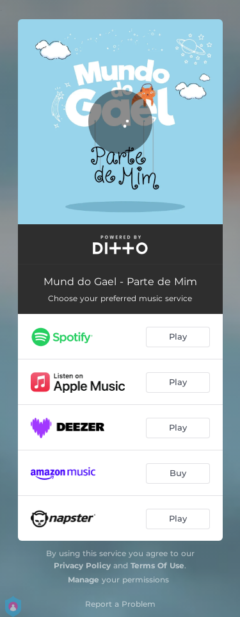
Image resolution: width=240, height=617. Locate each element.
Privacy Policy (82, 565)
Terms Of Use (157, 565)
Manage (83, 579)
